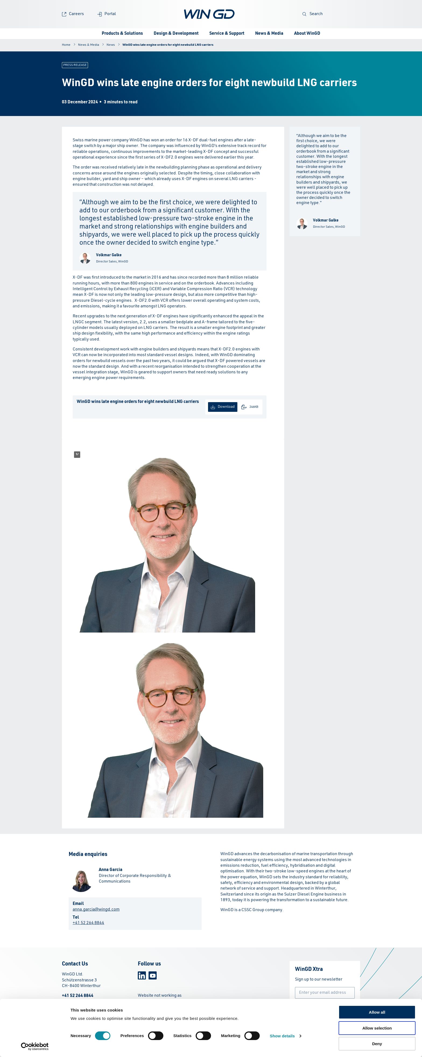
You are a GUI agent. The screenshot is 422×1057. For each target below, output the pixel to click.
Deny (377, 1043)
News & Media (269, 33)
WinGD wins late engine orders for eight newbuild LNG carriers (167, 45)
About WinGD (307, 33)
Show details (282, 1036)
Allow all (377, 1012)
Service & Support (226, 33)
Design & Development (176, 33)
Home (66, 45)
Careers (73, 14)
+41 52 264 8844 (88, 923)
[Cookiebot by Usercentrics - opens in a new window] (34, 1046)
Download (223, 407)
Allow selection (377, 1028)
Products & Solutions (122, 33)
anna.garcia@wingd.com (96, 909)
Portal (106, 14)
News (111, 45)
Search (313, 14)
